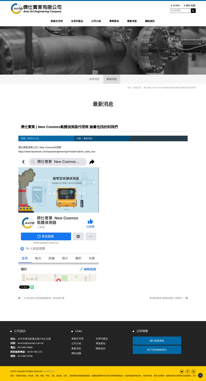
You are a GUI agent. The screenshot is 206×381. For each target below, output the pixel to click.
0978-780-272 (34, 351)
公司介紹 (76, 343)
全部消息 (94, 79)
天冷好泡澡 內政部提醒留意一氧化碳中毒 (41, 298)
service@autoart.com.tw (30, 343)
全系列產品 (102, 338)
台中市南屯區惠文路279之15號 (34, 338)
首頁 (129, 88)
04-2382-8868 (25, 347)
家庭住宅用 (77, 338)
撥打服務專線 (157, 340)
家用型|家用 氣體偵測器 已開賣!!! (169, 298)
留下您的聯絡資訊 (157, 349)
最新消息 (112, 79)
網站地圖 (189, 5)
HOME (175, 5)
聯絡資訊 (100, 348)
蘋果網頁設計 (49, 371)
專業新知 (100, 343)
